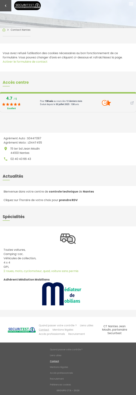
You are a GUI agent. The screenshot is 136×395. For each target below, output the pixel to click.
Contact (44, 329)
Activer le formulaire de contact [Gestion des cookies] (25, 62)
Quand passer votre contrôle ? (58, 325)
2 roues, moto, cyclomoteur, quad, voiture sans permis (41, 271)
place (6, 149)
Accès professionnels (52, 334)
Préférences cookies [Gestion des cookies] (60, 384)
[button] (16, 82)
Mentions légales (63, 329)
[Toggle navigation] (131, 4)
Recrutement (76, 334)
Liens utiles (86, 325)
